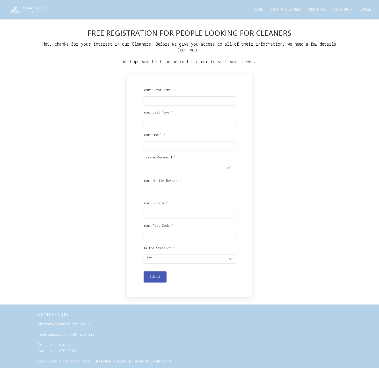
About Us (316, 10)
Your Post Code (159, 226)
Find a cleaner (285, 10)
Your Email (155, 135)
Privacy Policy (111, 361)
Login (366, 10)
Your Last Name (158, 112)
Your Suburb (156, 203)
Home (258, 10)
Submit (155, 277)
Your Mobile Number (162, 181)
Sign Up (340, 10)
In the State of (159, 248)
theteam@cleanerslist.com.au (65, 324)
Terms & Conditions (152, 361)
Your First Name (159, 90)
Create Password (160, 157)
